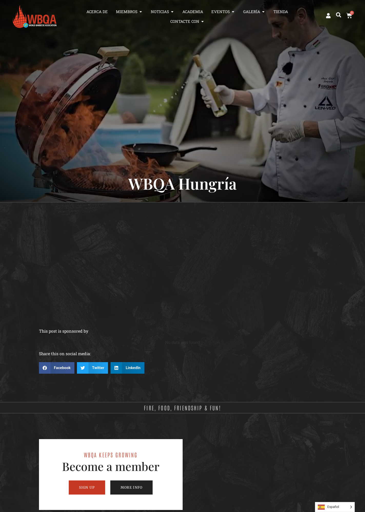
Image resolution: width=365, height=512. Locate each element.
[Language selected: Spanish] (335, 507)
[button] (338, 14)
